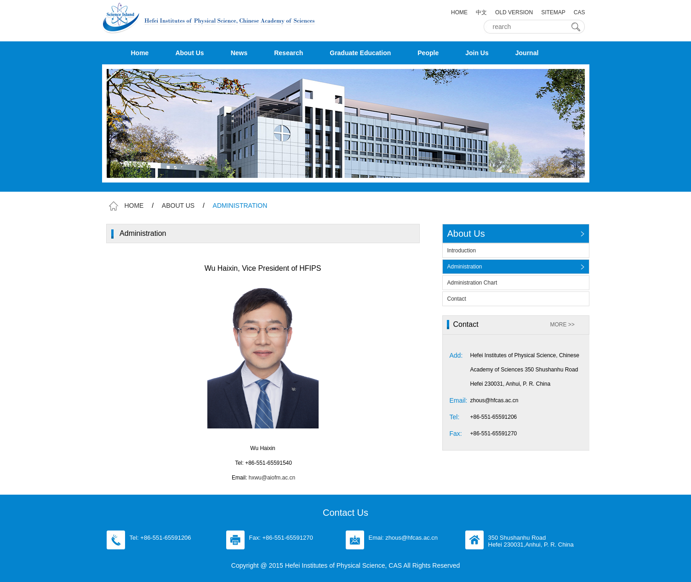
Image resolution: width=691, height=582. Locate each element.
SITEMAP (553, 12)
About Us (189, 53)
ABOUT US (178, 205)
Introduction (461, 250)
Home (140, 53)
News (239, 53)
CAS (579, 12)
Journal (527, 53)
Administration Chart (472, 283)
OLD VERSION (514, 12)
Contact (456, 299)
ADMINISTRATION (240, 205)
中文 (481, 12)
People (428, 53)
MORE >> (562, 324)
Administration (464, 266)
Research (288, 53)
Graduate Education (360, 53)
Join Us (477, 53)
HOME (459, 12)
